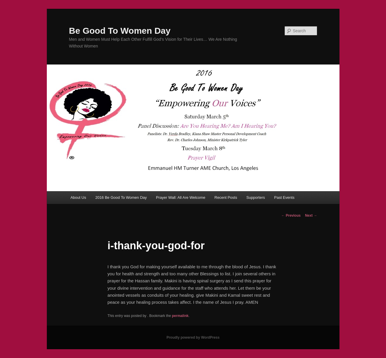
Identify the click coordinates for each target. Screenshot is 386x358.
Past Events (284, 197)
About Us (78, 197)
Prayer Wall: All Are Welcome (180, 197)
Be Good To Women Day (120, 30)
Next (311, 215)
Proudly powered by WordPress (193, 337)
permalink (180, 316)
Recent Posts (226, 197)
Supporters (255, 197)
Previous (291, 215)
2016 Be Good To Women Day (121, 197)
